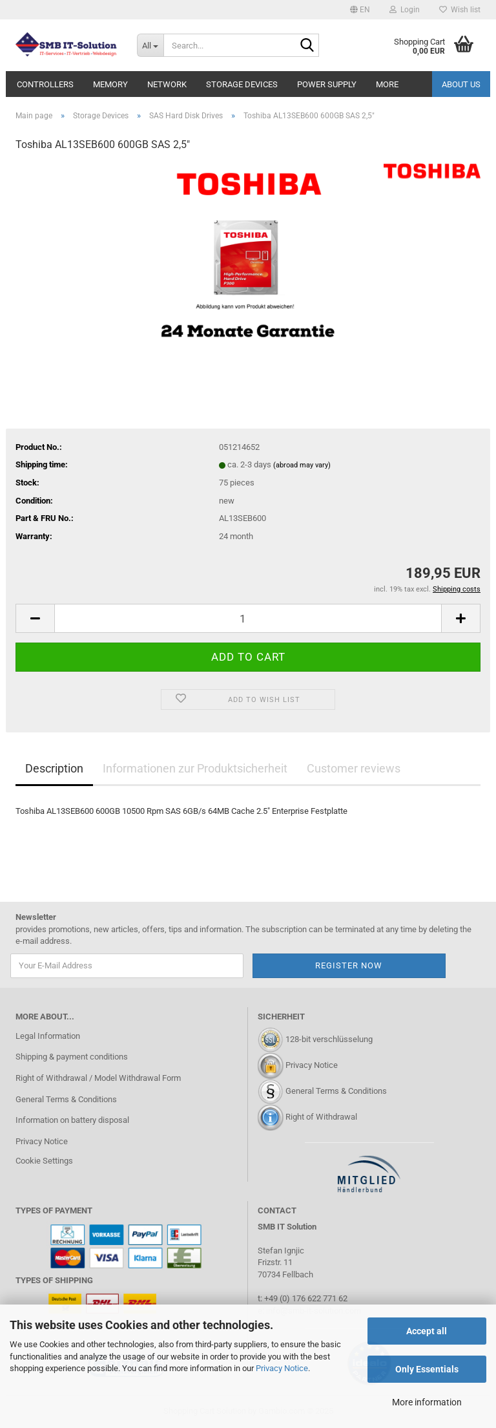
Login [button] (404, 9)
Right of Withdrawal (321, 1117)
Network (167, 84)
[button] (360, 9)
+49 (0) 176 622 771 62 (304, 1298)
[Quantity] (248, 618)
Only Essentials (427, 1369)
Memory (110, 84)
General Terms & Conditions (66, 1099)
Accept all (426, 1331)
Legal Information (48, 1036)
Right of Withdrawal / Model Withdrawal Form (98, 1078)
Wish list (459, 9)
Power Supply (326, 84)
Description (54, 768)
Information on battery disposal (72, 1120)
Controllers (45, 84)
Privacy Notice (282, 1368)
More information (427, 1402)
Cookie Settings (44, 1161)
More (387, 84)
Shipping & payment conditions (72, 1056)
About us (461, 84)
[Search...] (150, 45)
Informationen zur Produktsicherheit (195, 768)
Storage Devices (242, 84)
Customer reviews (353, 768)
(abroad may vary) (302, 465)
